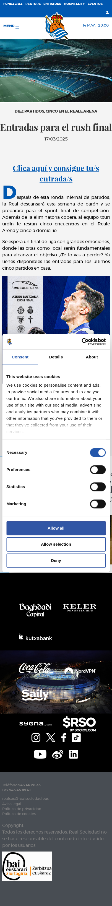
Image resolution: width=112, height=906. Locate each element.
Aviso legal (11, 804)
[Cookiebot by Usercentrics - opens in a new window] (81, 341)
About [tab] (92, 357)
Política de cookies (19, 814)
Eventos (95, 4)
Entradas (52, 4)
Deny (56, 560)
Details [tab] (56, 357)
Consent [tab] (20, 357)
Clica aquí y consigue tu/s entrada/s (56, 173)
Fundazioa (13, 4)
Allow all (56, 528)
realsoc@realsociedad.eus (25, 799)
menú (11, 26)
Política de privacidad (21, 809)
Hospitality (74, 4)
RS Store (33, 4)
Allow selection (56, 544)
